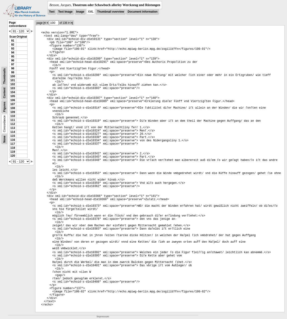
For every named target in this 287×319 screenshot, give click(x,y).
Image (80, 11)
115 (12, 136)
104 (12, 92)
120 (12, 155)
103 (12, 88)
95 (12, 56)
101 (12, 80)
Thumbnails (4, 76)
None (4, 139)
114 (12, 132)
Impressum (103, 316)
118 (12, 147)
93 (12, 48)
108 (12, 108)
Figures (4, 107)
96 (12, 60)
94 (12, 52)
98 (12, 68)
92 (12, 44)
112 (12, 124)
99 (12, 72)
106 (12, 100)
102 (12, 84)
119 (12, 151)
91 (12, 40)
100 (12, 76)
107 (12, 104)
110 (12, 116)
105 (12, 96)
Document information (143, 11)
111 (12, 120)
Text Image (65, 11)
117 (12, 143)
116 (12, 140)
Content (4, 93)
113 (12, 128)
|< (44, 23)
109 (12, 112)
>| (71, 23)
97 (12, 64)
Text (52, 11)
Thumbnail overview (110, 11)
